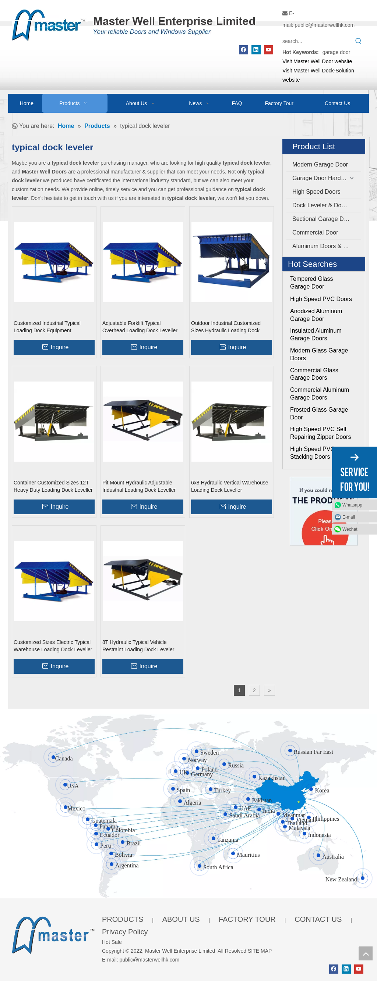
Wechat (349, 528)
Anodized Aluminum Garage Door (316, 315)
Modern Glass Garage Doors (319, 354)
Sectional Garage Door (322, 219)
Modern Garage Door (320, 164)
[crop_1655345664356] (53, 934)
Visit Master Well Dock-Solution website (318, 75)
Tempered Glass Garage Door (311, 283)
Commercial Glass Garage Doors (314, 374)
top (366, 953)
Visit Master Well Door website (317, 61)
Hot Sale (112, 942)
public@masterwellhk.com (325, 25)
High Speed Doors (316, 192)
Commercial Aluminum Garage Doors (319, 394)
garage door (336, 52)
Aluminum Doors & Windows (326, 246)
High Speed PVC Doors (321, 299)
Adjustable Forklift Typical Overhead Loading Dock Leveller (139, 326)
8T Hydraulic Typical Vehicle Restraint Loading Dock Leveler (138, 645)
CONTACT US (318, 919)
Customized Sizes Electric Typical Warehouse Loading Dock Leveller (53, 645)
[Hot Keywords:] (358, 41)
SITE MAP (260, 951)
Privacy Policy (125, 932)
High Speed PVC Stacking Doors (312, 453)
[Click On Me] (324, 511)
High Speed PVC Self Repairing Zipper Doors (320, 433)
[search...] (317, 41)
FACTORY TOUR (247, 919)
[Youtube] (268, 49)
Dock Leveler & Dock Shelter (326, 205)
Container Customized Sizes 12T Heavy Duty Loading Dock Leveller (53, 486)
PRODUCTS (122, 919)
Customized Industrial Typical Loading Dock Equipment (47, 326)
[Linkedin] (256, 49)
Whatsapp (352, 504)
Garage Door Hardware (322, 178)
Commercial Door (315, 232)
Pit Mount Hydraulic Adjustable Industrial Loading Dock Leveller (139, 486)
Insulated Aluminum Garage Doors (316, 334)
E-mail (348, 516)
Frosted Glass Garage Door (319, 413)
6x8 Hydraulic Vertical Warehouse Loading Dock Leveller (229, 486)
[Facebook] (243, 49)
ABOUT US (181, 919)
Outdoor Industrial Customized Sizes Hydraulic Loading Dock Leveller (226, 327)
